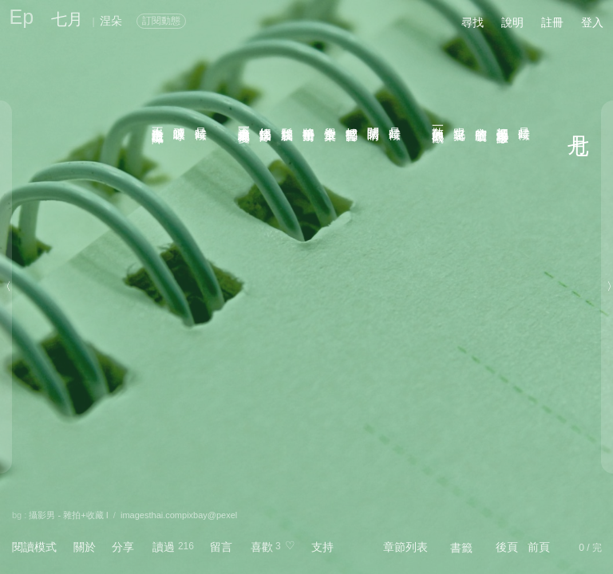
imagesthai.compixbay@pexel (179, 515)
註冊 (552, 22)
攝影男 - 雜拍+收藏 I (68, 515)
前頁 (539, 547)
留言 (221, 547)
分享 (123, 547)
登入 (592, 22)
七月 (67, 19)
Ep (22, 17)
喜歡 (262, 547)
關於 (84, 547)
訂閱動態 (161, 20)
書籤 (461, 547)
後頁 (507, 547)
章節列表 (405, 547)
